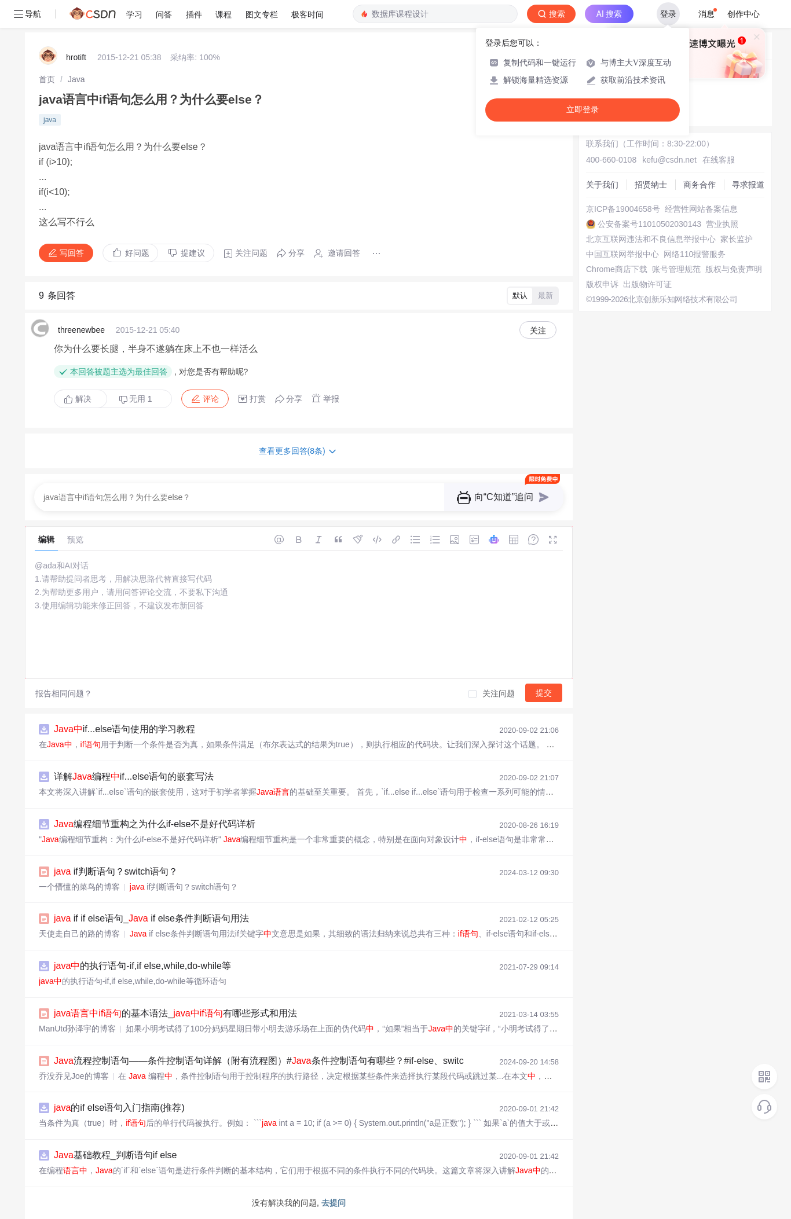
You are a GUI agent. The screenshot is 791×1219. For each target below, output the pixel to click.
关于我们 (602, 184)
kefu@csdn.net (669, 159)
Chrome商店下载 (616, 269)
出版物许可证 (647, 284)
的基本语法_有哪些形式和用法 (175, 1013)
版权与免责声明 (733, 269)
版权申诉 (602, 284)
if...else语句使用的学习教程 (124, 729)
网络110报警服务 (695, 254)
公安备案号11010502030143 (649, 224)
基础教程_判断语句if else (115, 1155)
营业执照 (722, 224)
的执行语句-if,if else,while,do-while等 (142, 966)
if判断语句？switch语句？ (116, 871)
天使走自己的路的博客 (79, 933)
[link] (47, 79)
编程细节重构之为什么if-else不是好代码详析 (154, 824)
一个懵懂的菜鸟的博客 (79, 886)
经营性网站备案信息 (701, 209)
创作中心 (743, 14)
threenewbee (81, 330)
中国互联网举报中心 (622, 254)
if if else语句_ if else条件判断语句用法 (151, 918)
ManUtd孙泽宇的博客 (77, 1028)
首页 (47, 79)
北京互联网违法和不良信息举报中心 (651, 239)
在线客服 (718, 159)
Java (76, 79)
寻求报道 (748, 184)
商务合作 (699, 184)
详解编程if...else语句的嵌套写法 (134, 776)
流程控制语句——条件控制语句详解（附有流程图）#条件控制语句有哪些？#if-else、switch (261, 1061)
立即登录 (582, 109)
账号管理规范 (676, 269)
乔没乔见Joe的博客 (74, 1076)
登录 (668, 14)
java (49, 120)
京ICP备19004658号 (623, 209)
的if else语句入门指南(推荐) (119, 1107)
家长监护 (736, 239)
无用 (135, 399)
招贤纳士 (651, 184)
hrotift (76, 57)
